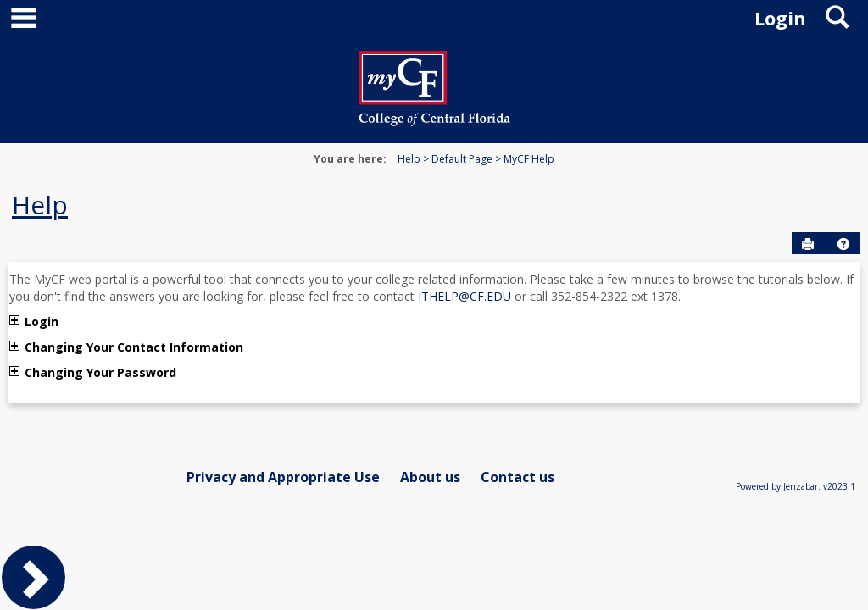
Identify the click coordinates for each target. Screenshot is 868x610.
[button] (843, 244)
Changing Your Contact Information (134, 347)
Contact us (517, 477)
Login (41, 321)
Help (409, 159)
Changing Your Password (102, 372)
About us (430, 477)
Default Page (461, 159)
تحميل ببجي (209, 372)
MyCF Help (529, 159)
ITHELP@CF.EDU (464, 296)
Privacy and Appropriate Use (283, 477)
